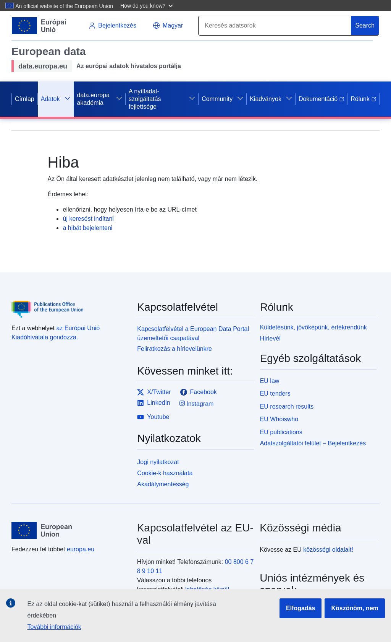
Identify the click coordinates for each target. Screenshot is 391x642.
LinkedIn (153, 402)
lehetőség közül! (207, 589)
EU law (270, 381)
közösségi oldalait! (328, 549)
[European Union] (69, 530)
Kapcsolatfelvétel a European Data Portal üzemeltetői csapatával (193, 333)
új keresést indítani (88, 218)
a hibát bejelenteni (87, 228)
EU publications (281, 432)
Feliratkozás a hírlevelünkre (174, 348)
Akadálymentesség (163, 484)
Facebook (198, 392)
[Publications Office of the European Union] (69, 304)
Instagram (196, 403)
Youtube (153, 417)
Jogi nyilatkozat (158, 462)
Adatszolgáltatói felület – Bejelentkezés (313, 443)
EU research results (287, 406)
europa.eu (80, 549)
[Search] (275, 25)
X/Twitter (154, 392)
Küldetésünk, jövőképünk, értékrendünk (313, 327)
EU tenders (275, 393)
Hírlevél (270, 338)
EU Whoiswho (279, 419)
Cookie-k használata (164, 473)
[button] (147, 5)
